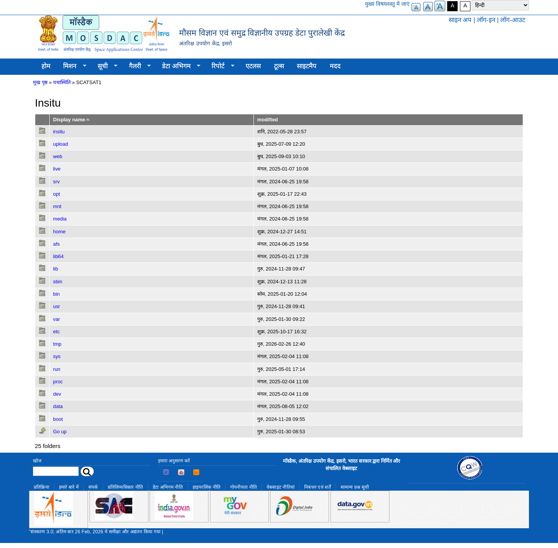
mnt (57, 206)
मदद (335, 66)
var (56, 319)
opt (56, 194)
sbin (57, 281)
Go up (60, 431)
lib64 (58, 256)
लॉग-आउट (512, 20)
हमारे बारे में (69, 487)
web (57, 156)
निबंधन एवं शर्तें (317, 487)
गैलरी (136, 66)
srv (56, 181)
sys (56, 356)
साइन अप (460, 20)
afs (56, 244)
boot (58, 419)
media (60, 219)
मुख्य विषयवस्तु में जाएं (387, 4)
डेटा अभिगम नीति (168, 487)
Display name (71, 119)
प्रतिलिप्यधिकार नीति (125, 487)
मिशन (71, 66)
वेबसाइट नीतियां (280, 487)
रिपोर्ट (219, 66)
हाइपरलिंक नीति (206, 487)
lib (55, 269)
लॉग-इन (486, 20)
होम (45, 66)
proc (58, 381)
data (58, 406)
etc (56, 331)
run (56, 369)
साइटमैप (307, 66)
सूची (104, 66)
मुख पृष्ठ (40, 82)
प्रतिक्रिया (41, 487)
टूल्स (279, 66)
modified (267, 119)
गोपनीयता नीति (243, 487)
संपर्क (93, 487)
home (59, 231)
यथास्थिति (62, 82)
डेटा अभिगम (177, 66)
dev (57, 394)
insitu (59, 131)
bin (56, 294)
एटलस (253, 66)
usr (56, 306)
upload (60, 144)
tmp (57, 344)
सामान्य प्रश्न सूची (355, 487)
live (56, 169)
